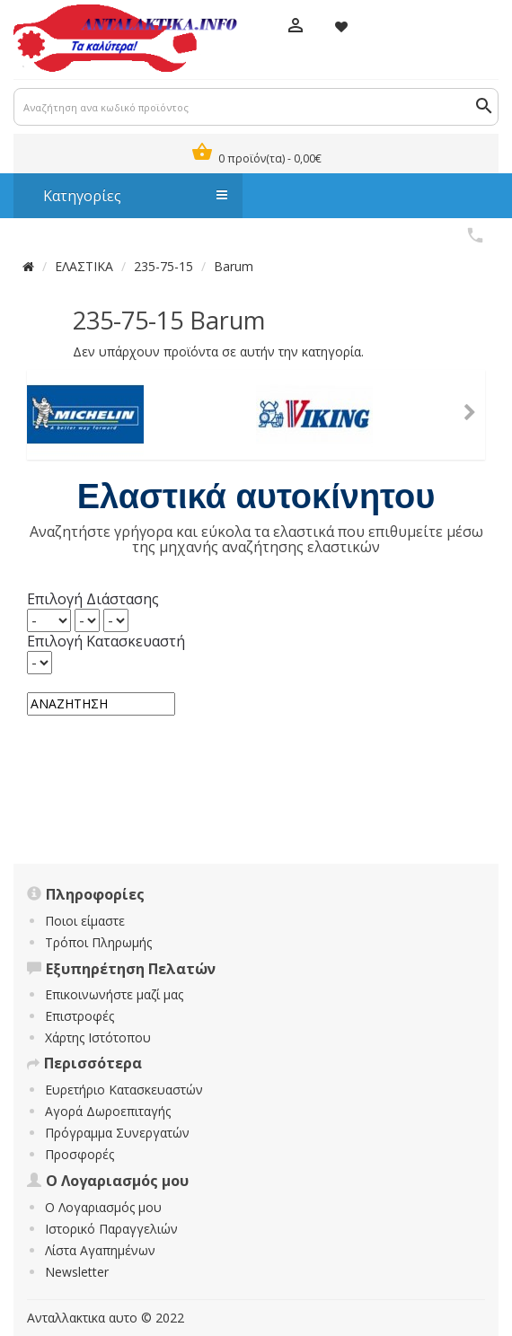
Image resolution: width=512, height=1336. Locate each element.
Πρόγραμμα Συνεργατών (117, 1132)
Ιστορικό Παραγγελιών (111, 1228)
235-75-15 (163, 266)
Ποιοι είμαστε (85, 920)
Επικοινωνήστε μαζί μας (114, 994)
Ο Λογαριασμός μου (103, 1207)
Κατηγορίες (126, 196)
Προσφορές (79, 1154)
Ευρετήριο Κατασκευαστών (124, 1089)
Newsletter (77, 1271)
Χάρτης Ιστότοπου (98, 1037)
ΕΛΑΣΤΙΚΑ (84, 266)
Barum (233, 266)
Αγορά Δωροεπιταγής (108, 1111)
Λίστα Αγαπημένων (100, 1250)
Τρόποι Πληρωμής (98, 942)
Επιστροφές (79, 1015)
